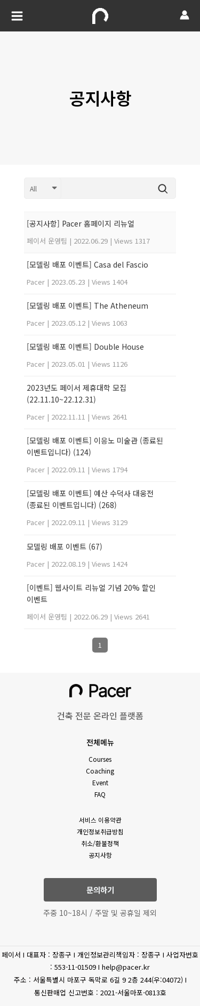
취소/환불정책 (100, 843)
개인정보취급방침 (100, 831)
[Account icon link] (184, 15)
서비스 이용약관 (100, 819)
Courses (100, 758)
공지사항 (100, 854)
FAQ (100, 794)
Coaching (100, 770)
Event (100, 782)
